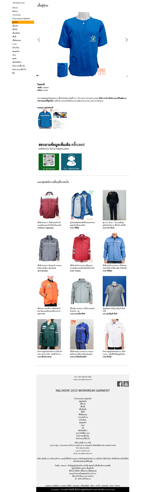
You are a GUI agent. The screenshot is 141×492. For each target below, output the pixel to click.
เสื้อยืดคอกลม (16, 40)
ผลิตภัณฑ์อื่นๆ (17, 62)
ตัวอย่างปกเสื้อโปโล (18, 66)
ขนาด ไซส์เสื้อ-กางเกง (83, 433)
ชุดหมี (14, 58)
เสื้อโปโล (15, 26)
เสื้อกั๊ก (14, 37)
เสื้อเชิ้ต (14, 29)
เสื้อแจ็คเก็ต (16, 33)
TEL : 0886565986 (71, 162)
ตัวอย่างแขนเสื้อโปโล (19, 69)
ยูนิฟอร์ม (15, 22)
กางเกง (14, 44)
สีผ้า (13, 73)
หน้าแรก (15, 8)
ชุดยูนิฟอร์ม (83, 401)
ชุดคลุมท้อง (16, 51)
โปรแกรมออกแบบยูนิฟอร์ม (21, 19)
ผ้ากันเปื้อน (15, 48)
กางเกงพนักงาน (83, 417)
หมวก (14, 55)
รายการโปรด (16, 15)
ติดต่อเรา (15, 11)
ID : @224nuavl (49, 162)
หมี (83, 428)
